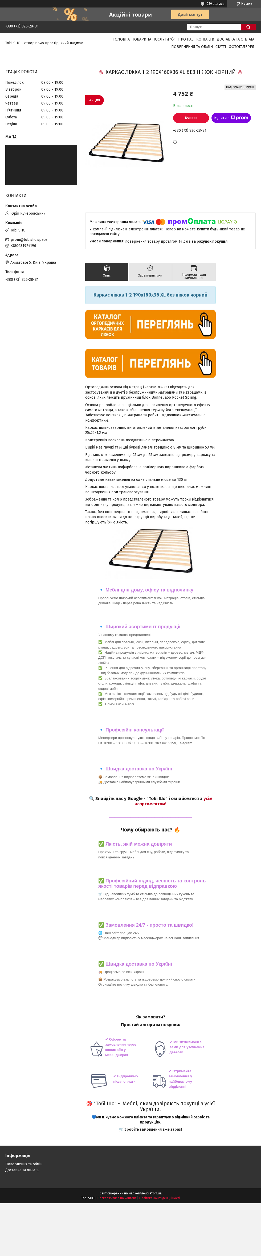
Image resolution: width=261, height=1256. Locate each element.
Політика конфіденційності (159, 1198)
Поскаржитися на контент (116, 1198)
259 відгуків (216, 4)
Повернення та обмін (192, 47)
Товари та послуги (150, 39)
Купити (191, 118)
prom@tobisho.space (29, 239)
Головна (121, 39)
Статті (220, 47)
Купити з (231, 117)
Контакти (205, 39)
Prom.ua (156, 1193)
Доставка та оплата (235, 39)
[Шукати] (248, 27)
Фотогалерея (241, 47)
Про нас (186, 39)
